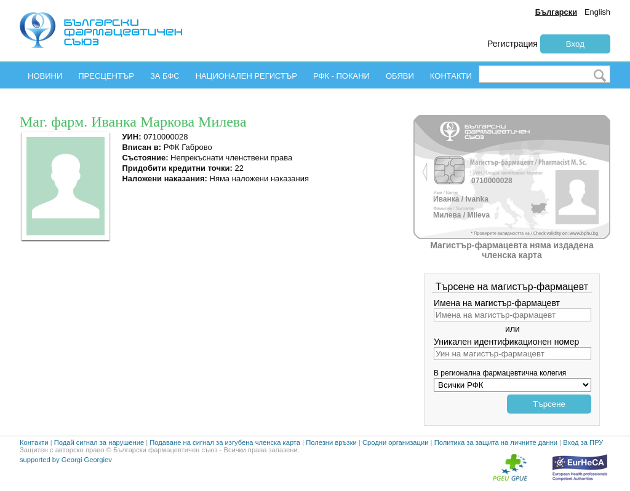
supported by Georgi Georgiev (66, 459)
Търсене (549, 404)
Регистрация (512, 44)
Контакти (34, 442)
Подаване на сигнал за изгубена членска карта (225, 442)
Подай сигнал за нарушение (99, 442)
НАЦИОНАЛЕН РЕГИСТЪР (246, 76)
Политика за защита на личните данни (495, 442)
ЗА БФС (165, 76)
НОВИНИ (45, 76)
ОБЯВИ (400, 76)
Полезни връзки (331, 442)
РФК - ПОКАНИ (341, 76)
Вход (575, 44)
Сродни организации (395, 442)
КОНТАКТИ (451, 76)
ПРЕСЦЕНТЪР (106, 76)
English (597, 12)
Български (556, 12)
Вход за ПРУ (583, 442)
